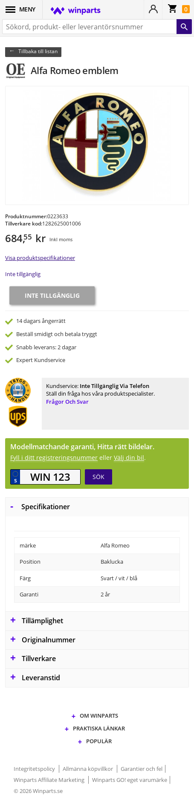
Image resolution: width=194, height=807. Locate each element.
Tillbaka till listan (38, 51)
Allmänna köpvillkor (88, 769)
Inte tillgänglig (23, 274)
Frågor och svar (67, 401)
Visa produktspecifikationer (40, 258)
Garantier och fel (141, 769)
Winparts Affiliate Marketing (50, 780)
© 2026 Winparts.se (38, 791)
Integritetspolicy (35, 769)
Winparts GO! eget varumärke (129, 780)
